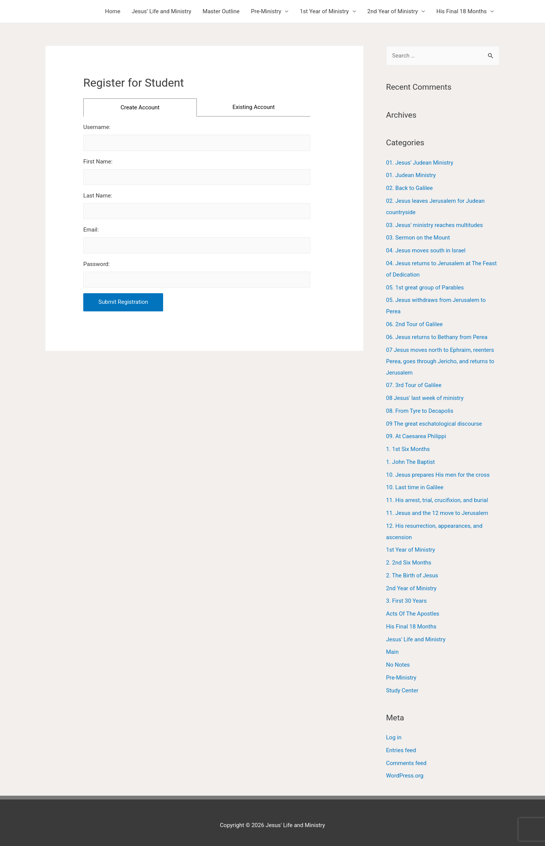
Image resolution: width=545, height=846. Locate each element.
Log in (394, 737)
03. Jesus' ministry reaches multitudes (434, 225)
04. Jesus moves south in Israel (426, 250)
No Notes (398, 664)
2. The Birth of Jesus (412, 575)
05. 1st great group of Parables (425, 287)
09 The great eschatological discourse (434, 423)
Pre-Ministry (266, 11)
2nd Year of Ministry (392, 11)
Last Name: (97, 195)
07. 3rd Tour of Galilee (413, 385)
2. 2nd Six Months (408, 562)
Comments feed (406, 763)
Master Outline (221, 11)
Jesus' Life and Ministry (415, 639)
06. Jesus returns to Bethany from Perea (436, 337)
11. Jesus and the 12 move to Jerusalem (437, 513)
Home (112, 11)
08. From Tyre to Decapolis (419, 410)
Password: (96, 264)
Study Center (402, 690)
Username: (97, 127)
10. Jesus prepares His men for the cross (438, 474)
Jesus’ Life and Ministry (161, 11)
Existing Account (253, 107)
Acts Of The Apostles (412, 613)
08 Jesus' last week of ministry (425, 398)
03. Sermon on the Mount (418, 237)
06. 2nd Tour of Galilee (414, 324)
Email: (91, 229)
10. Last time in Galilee (414, 487)
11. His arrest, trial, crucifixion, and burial (437, 500)
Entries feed (401, 750)
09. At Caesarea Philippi (416, 436)
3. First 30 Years (406, 600)
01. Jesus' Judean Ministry (419, 162)
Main (392, 651)
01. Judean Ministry (411, 175)
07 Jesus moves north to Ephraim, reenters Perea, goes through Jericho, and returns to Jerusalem (440, 361)
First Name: (97, 161)
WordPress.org (405, 775)
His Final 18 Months (461, 11)
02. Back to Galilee (409, 188)
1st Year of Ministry (324, 11)
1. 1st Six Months (408, 449)
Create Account (140, 107)
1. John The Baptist (410, 462)
